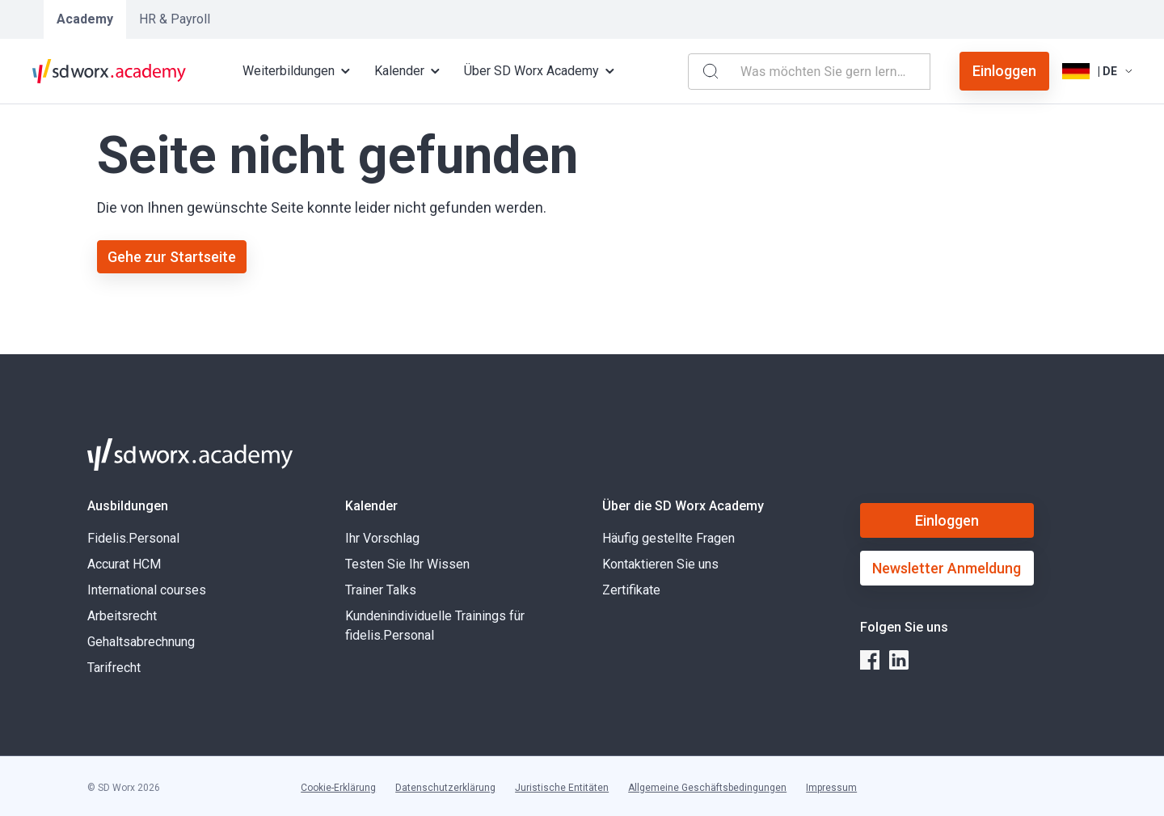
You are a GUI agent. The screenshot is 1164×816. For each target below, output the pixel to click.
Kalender (371, 506)
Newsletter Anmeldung (946, 568)
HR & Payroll (174, 19)
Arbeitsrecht (122, 616)
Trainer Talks (380, 590)
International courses (146, 590)
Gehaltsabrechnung (142, 641)
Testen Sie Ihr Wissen (407, 564)
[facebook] (869, 660)
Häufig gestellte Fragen (668, 538)
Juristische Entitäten (562, 787)
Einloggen (1004, 70)
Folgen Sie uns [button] (904, 627)
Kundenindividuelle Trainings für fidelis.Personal (435, 625)
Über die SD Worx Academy (683, 506)
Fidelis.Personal (133, 538)
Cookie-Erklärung (338, 787)
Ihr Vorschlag (382, 538)
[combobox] (831, 72)
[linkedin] (899, 660)
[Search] (710, 71)
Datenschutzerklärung (445, 787)
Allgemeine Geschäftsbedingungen (707, 787)
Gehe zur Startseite (172, 256)
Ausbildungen (127, 506)
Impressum (831, 787)
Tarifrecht (114, 667)
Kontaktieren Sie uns (660, 564)
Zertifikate (631, 590)
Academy (85, 19)
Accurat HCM (124, 564)
